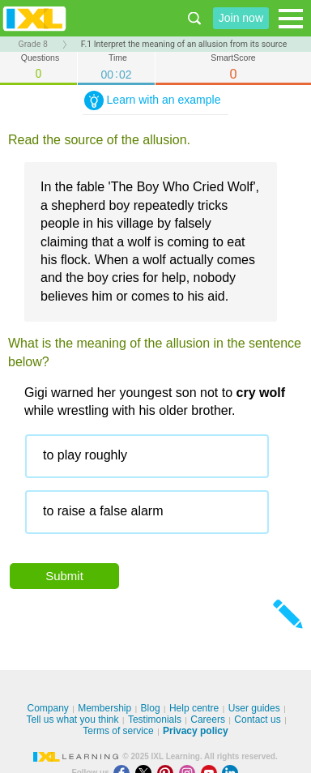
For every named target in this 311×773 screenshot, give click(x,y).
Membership (104, 708)
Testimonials (154, 719)
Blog (150, 708)
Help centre (194, 708)
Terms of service (118, 731)
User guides (254, 708)
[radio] (147, 456)
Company (47, 708)
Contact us (257, 719)
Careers (207, 719)
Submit (64, 576)
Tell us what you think (72, 719)
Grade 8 (33, 44)
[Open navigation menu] (291, 18)
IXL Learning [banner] (34, 18)
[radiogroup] (163, 490)
